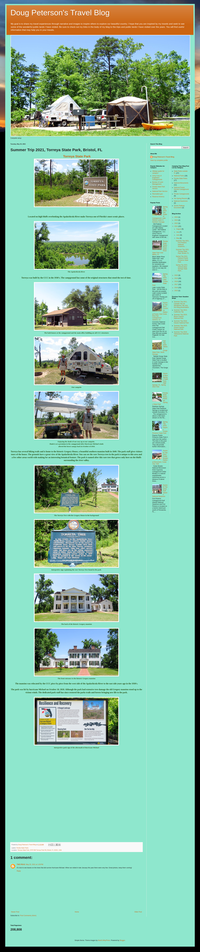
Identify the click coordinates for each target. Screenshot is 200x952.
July (177, 232)
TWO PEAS (21, 864)
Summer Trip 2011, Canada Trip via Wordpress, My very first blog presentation (181, 304)
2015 (176, 291)
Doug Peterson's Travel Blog (60, 12)
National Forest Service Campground (181, 188)
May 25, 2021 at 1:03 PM (34, 864)
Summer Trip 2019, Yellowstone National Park (181, 334)
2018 (176, 281)
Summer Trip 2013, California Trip (180, 311)
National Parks (179, 176)
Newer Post (15, 912)
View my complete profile (159, 160)
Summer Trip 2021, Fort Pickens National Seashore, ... (182, 243)
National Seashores (181, 201)
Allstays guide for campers (158, 172)
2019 (176, 278)
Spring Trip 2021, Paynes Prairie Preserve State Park (182, 259)
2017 (176, 284)
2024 (176, 217)
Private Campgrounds (181, 194)
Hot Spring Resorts (180, 198)
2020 (176, 275)
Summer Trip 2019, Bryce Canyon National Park (180, 316)
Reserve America (158, 197)
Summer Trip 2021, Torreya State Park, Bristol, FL (182, 251)
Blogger (122, 940)
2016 (176, 288)
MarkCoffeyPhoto (104, 940)
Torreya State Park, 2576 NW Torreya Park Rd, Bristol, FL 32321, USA (40, 850)
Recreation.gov (157, 194)
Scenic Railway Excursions (179, 206)
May (178, 238)
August (179, 229)
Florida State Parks (22, 848)
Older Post (138, 912)
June (178, 235)
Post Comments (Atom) (28, 915)
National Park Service (159, 191)
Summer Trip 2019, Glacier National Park (181, 322)
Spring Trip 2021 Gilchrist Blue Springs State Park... (181, 268)
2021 (176, 226)
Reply (19, 871)
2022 (176, 223)
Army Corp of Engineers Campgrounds (157, 177)
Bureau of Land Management (157, 183)
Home (77, 912)
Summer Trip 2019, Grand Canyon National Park (180, 327)
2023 (176, 220)
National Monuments (181, 183)
